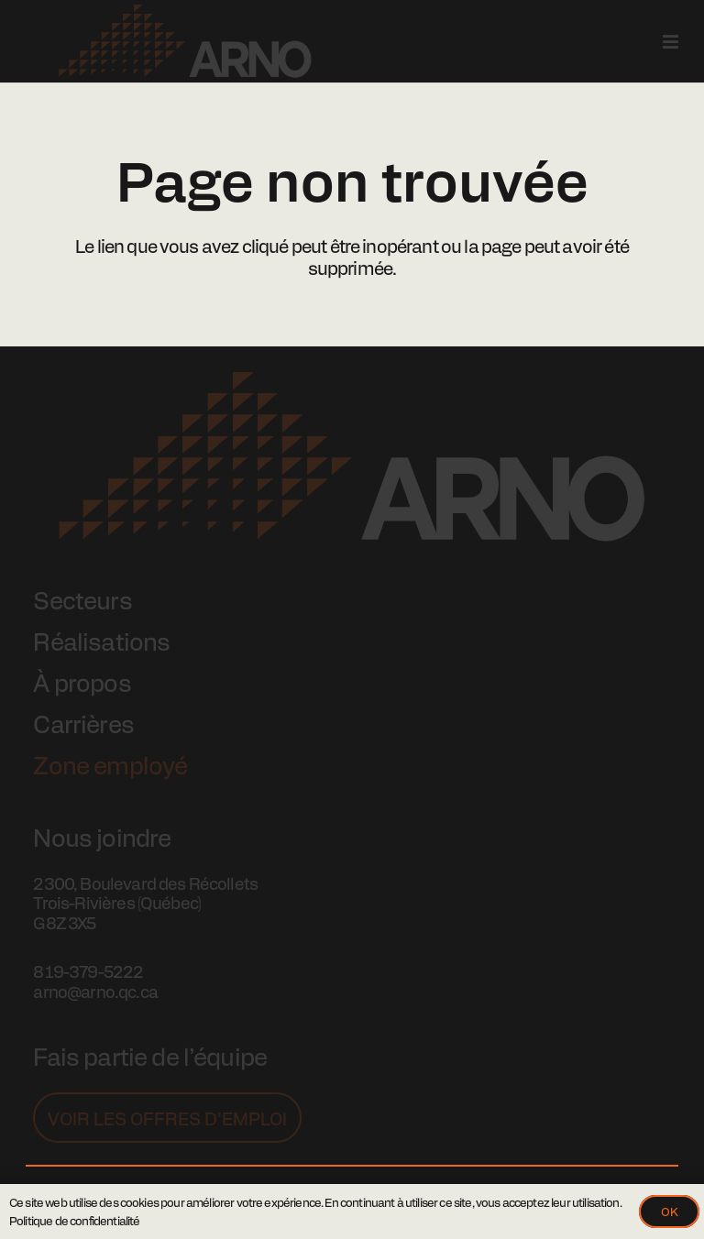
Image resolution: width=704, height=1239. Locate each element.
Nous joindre (101, 836)
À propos (81, 681)
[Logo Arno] (185, 41)
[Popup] (670, 41)
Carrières (83, 723)
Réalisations (101, 640)
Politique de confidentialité (74, 1220)
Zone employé (110, 764)
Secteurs (82, 599)
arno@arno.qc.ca (95, 991)
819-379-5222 (88, 970)
